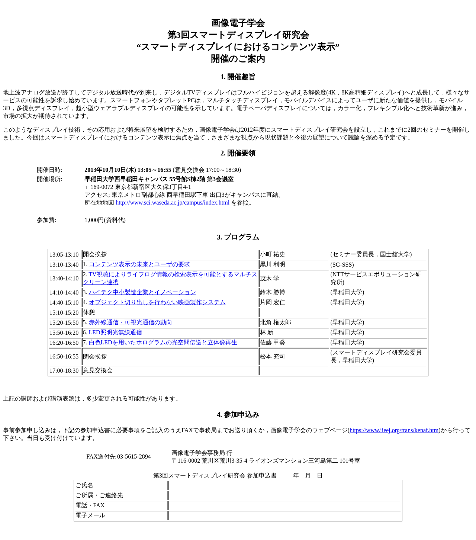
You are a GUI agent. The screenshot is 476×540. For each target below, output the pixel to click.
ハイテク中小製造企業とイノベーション (142, 292)
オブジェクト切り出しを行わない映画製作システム (157, 302)
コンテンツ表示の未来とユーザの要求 (139, 264)
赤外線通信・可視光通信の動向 (130, 322)
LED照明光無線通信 (115, 332)
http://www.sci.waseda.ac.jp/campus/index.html (172, 202)
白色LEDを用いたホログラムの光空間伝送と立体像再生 (163, 342)
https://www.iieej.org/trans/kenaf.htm (394, 430)
